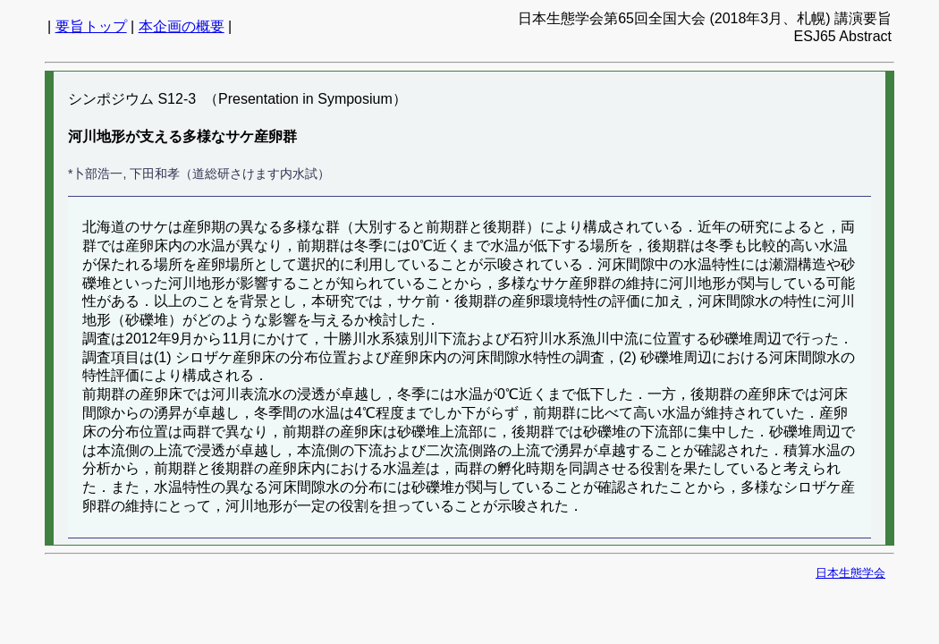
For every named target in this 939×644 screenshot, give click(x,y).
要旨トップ (91, 26)
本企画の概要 (181, 26)
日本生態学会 (850, 573)
